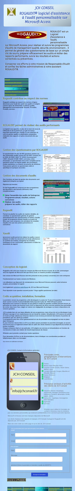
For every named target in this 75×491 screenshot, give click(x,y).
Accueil (7, 79)
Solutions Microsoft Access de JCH (16, 92)
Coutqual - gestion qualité (13, 86)
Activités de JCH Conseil (13, 82)
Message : (14, 455)
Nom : (13, 435)
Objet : (13, 450)
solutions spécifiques (21, 287)
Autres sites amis (10, 95)
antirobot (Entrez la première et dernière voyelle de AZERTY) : (31, 466)
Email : (13, 441)
